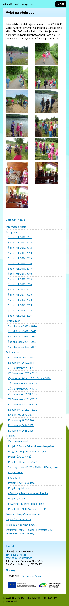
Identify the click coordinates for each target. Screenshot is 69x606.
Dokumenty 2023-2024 (21, 420)
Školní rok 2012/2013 (20, 247)
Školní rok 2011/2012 (20, 242)
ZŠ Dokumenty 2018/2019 (22, 394)
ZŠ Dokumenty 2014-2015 (22, 368)
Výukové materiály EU (20, 441)
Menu (61, 4)
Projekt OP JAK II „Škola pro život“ (27, 509)
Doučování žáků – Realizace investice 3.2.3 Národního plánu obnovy (29, 531)
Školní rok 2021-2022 (20, 294)
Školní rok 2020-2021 (20, 289)
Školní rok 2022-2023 (20, 300)
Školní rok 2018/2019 (20, 279)
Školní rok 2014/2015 (20, 258)
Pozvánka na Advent (31, 576)
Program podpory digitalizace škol (27, 451)
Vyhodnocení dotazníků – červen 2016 (29, 378)
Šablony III (14, 477)
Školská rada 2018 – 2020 (22, 336)
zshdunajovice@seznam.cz (19, 557)
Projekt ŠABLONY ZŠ (19, 456)
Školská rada (13, 321)
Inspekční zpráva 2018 (18, 519)
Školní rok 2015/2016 (20, 263)
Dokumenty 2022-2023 (21, 415)
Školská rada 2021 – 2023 (22, 341)
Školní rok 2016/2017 (20, 268)
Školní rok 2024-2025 (20, 310)
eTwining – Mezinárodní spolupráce (28, 493)
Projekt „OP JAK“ (17, 498)
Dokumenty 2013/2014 (21, 362)
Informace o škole (16, 227)
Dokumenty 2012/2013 (21, 357)
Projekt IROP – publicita (21, 483)
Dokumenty (12, 352)
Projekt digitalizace (18, 488)
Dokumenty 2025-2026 (21, 430)
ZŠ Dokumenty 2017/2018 (22, 388)
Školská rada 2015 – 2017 (22, 331)
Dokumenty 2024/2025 (21, 425)
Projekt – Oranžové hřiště (22, 462)
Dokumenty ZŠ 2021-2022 (22, 409)
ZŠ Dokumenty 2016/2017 (22, 383)
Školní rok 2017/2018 (20, 274)
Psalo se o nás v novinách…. (21, 524)
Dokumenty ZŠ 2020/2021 (22, 404)
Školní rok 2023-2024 (20, 305)
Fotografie (12, 232)
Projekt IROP (15, 472)
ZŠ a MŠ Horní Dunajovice (18, 4)
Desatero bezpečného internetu (24, 514)
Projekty (10, 435)
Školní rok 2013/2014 (20, 253)
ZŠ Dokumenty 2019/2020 (22, 399)
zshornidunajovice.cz (16, 554)
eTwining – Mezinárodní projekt (26, 503)
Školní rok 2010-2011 (20, 237)
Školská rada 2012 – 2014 (22, 326)
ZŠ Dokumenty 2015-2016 (22, 373)
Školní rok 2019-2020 (20, 284)
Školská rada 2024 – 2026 (22, 347)
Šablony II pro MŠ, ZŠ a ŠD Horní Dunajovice (33, 467)
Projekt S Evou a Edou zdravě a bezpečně (31, 446)
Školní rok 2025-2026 (20, 315)
